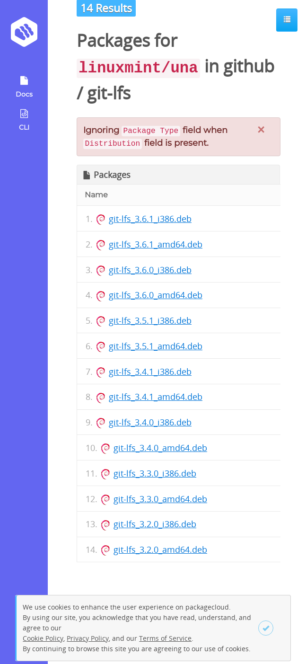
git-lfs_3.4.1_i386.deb (150, 371)
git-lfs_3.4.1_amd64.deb (155, 396)
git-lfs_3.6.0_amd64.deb (155, 295)
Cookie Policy (43, 638)
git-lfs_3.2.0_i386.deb (155, 524)
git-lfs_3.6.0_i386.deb (150, 269)
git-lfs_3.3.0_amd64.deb (160, 499)
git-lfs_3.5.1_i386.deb (150, 320)
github (248, 66)
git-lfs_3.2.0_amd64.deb (160, 549)
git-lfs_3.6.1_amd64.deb (155, 244)
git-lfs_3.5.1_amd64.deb (155, 346)
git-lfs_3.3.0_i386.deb (155, 473)
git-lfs (109, 93)
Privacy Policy (88, 638)
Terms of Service (165, 638)
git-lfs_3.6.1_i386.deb (150, 218)
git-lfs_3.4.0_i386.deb (150, 422)
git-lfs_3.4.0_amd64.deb (160, 447)
